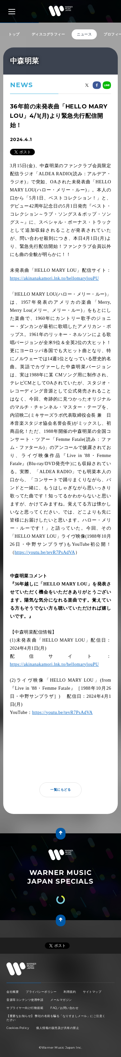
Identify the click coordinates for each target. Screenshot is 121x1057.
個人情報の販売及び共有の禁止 (57, 1015)
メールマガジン (61, 987)
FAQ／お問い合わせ (64, 995)
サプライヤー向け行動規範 (24, 995)
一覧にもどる (60, 783)
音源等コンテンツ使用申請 (24, 987)
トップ (14, 34)
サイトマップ (92, 979)
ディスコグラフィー (48, 34)
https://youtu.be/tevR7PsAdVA (45, 546)
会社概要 (12, 979)
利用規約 (70, 979)
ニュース (84, 34)
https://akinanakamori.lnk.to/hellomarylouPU (54, 271)
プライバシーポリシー (41, 979)
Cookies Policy (17, 1015)
